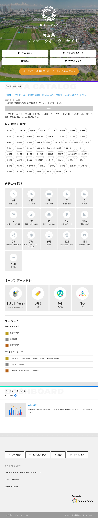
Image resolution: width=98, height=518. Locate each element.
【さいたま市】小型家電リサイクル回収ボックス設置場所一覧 (34, 358)
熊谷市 (42, 130)
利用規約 (9, 515)
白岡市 (84, 154)
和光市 (9, 148)
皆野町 (52, 165)
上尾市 (19, 142)
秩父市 (72, 130)
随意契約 (13, 339)
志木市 (87, 142)
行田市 (62, 130)
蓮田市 (9, 154)
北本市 (49, 148)
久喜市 (39, 148)
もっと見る (9, 395)
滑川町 (50, 160)
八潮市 (59, 148)
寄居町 (39, 171)
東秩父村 (84, 165)
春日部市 (51, 136)
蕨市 (48, 142)
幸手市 (29, 154)
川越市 (32, 130)
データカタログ (25, 53)
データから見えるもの (73, 53)
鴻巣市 (82, 136)
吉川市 (60, 154)
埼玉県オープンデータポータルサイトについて (24, 472)
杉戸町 (59, 171)
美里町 (9, 171)
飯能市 (9, 136)
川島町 (80, 160)
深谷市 (9, 142)
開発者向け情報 (11, 486)
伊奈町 (9, 160)
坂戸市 (19, 154)
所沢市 (82, 130)
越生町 (41, 160)
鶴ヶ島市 (40, 154)
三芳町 (19, 160)
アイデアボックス (73, 61)
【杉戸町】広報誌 (17, 364)
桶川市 (29, 148)
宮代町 (49, 171)
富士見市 (69, 148)
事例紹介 (25, 61)
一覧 (49, 108)
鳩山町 (19, 165)
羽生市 (72, 136)
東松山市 (40, 136)
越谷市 (39, 142)
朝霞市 (77, 142)
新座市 (19, 148)
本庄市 (29, 136)
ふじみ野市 (72, 154)
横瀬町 (42, 165)
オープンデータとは (13, 479)
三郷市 (80, 148)
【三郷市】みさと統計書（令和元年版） (25, 370)
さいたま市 (21, 130)
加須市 (19, 136)
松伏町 (68, 171)
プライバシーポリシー (22, 515)
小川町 (70, 160)
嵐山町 (60, 160)
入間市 (67, 142)
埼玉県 (9, 130)
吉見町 (9, 165)
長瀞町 (62, 165)
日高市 (50, 154)
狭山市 (62, 136)
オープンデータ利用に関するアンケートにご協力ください (49, 71)
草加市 (29, 142)
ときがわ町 (31, 165)
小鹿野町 (73, 165)
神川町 (19, 171)
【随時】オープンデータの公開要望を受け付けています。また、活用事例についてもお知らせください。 (46, 95)
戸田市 (57, 142)
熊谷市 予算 (14, 332)
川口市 (52, 130)
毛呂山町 (30, 160)
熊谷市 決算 (14, 345)
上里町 (29, 171)
